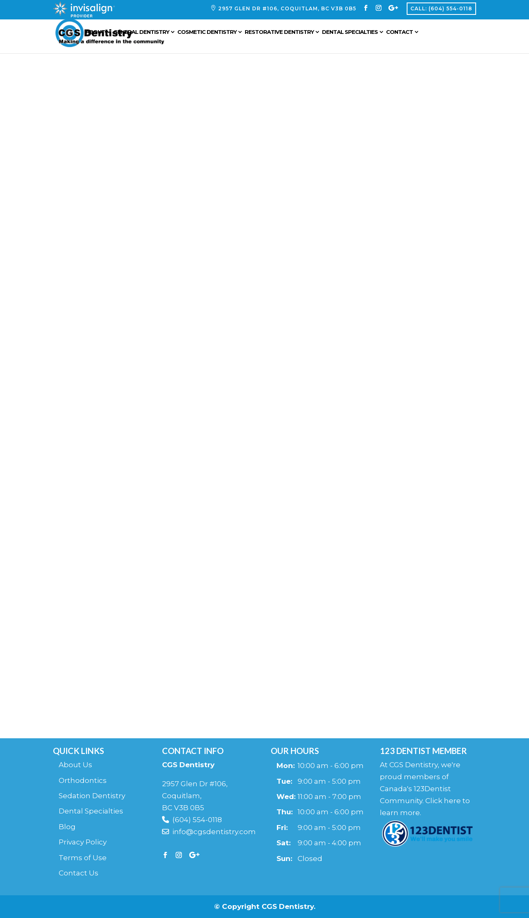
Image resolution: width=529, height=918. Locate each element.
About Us (75, 765)
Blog (67, 827)
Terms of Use (83, 858)
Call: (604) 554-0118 (441, 8)
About (104, 34)
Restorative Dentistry (288, 34)
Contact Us (78, 873)
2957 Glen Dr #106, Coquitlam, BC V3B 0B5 (287, 9)
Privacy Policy (83, 842)
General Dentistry (151, 34)
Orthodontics (83, 780)
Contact (409, 34)
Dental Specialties (359, 34)
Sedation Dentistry (92, 796)
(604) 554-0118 (192, 820)
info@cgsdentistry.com (209, 832)
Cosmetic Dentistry (216, 34)
